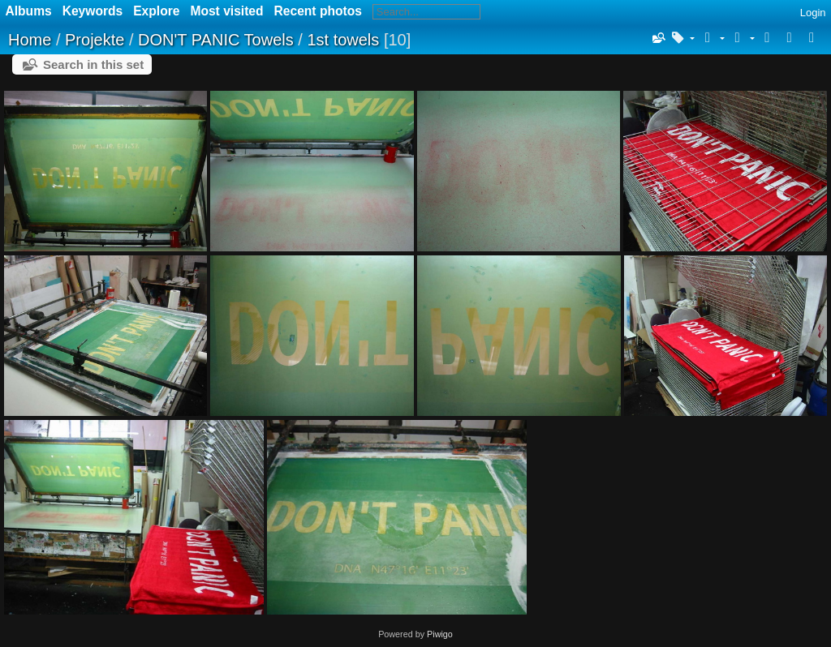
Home (29, 40)
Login (813, 12)
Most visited (226, 11)
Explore (156, 11)
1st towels (343, 40)
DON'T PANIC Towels (216, 40)
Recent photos (318, 11)
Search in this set (93, 64)
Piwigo (440, 634)
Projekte (94, 40)
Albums (29, 11)
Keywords (92, 11)
